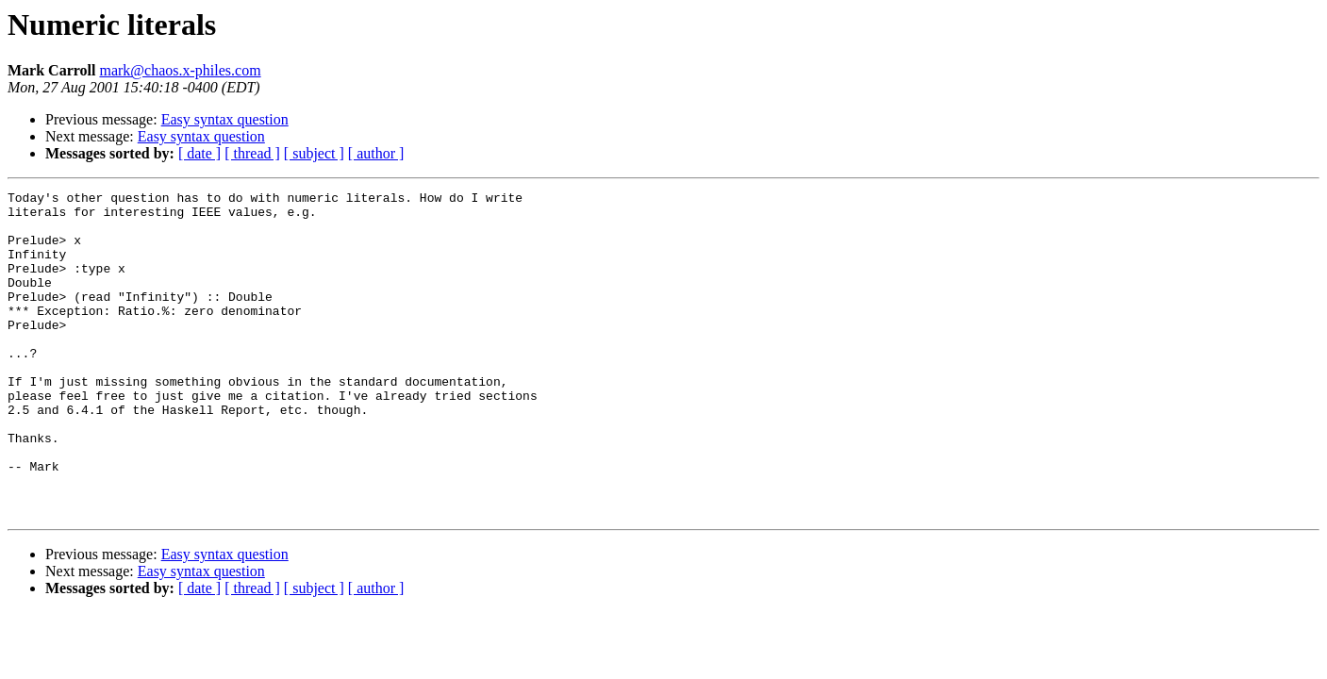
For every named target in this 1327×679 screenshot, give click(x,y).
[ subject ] (314, 153)
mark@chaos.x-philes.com (179, 70)
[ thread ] (252, 153)
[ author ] (376, 153)
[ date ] (199, 153)
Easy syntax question (225, 119)
